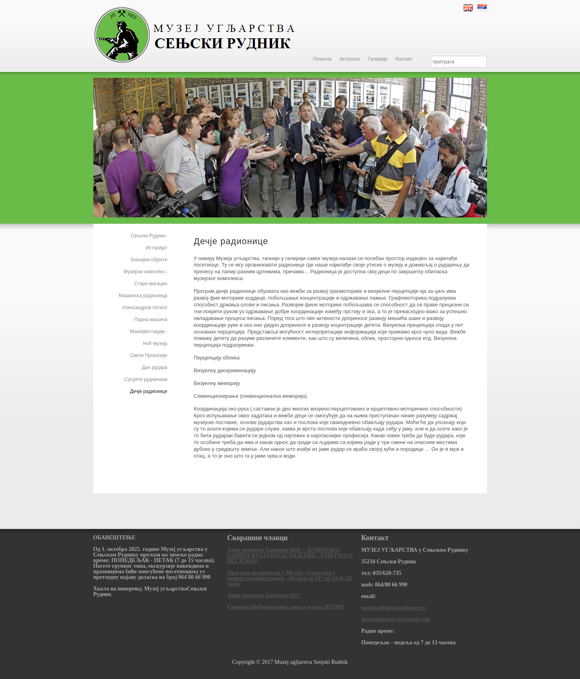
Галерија (377, 59)
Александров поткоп (144, 307)
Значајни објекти (148, 260)
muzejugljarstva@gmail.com (395, 619)
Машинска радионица (143, 295)
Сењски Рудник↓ (149, 236)
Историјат (157, 248)
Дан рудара (155, 367)
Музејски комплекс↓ (146, 271)
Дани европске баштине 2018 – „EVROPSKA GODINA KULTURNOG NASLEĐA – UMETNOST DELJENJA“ (290, 555)
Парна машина (150, 319)
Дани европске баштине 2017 (263, 595)
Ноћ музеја (155, 343)
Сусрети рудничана (146, 379)
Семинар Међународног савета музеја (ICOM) (285, 607)
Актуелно (349, 59)
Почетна (322, 59)
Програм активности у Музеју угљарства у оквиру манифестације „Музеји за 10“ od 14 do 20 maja (289, 578)
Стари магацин (150, 283)
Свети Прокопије (148, 355)
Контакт (403, 59)
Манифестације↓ (149, 331)
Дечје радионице (149, 391)
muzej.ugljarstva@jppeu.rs (393, 608)
